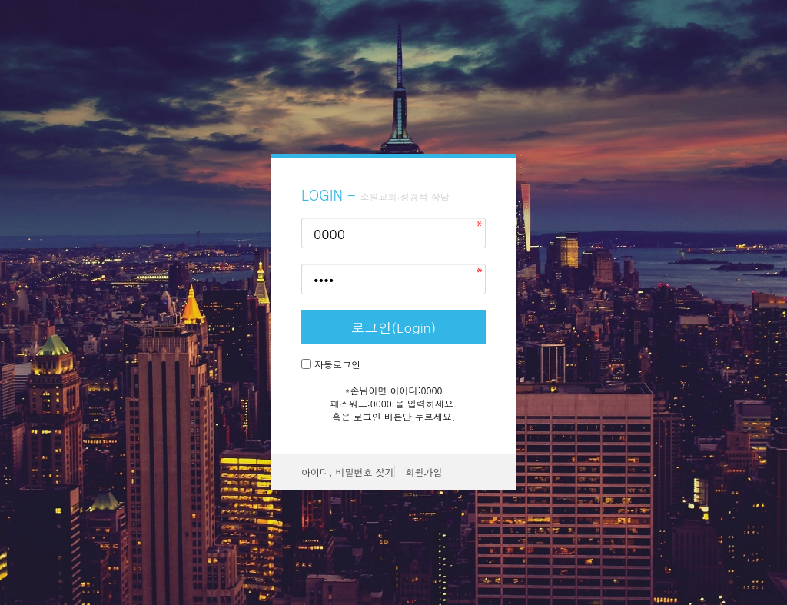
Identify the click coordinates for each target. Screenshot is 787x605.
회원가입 (424, 471)
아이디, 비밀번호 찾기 (347, 471)
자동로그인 (337, 364)
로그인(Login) (394, 327)
